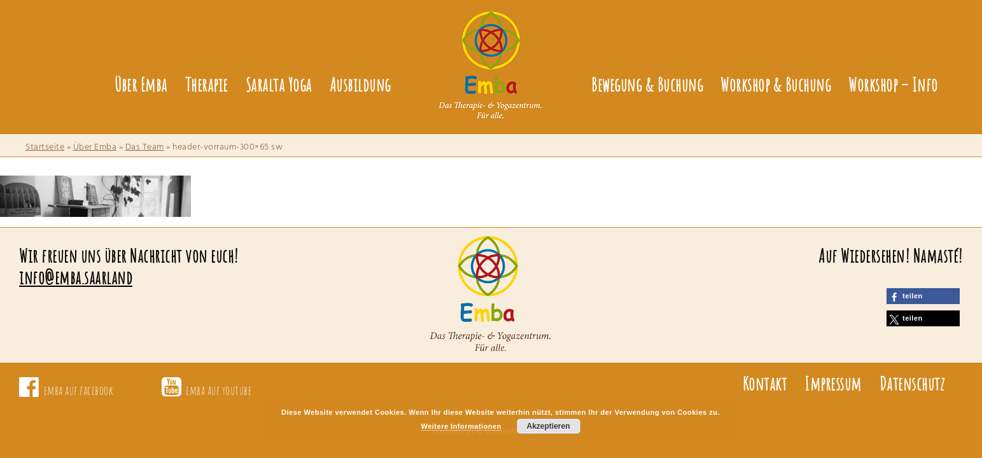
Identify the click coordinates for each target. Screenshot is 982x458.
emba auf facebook (79, 390)
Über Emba (95, 147)
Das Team (144, 147)
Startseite (44, 147)
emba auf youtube (218, 390)
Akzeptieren (548, 426)
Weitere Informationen (461, 426)
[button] (923, 296)
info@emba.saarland (75, 278)
